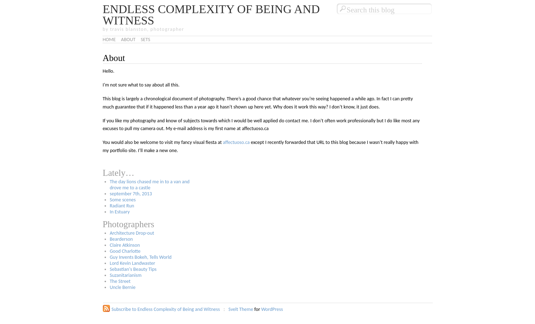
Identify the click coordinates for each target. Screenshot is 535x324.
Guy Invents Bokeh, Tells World (141, 257)
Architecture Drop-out (132, 233)
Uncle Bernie (123, 287)
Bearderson (121, 239)
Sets (145, 40)
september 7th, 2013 (131, 194)
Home (109, 40)
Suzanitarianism (126, 275)
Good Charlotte (125, 251)
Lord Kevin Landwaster (132, 263)
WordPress (272, 309)
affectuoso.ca (236, 142)
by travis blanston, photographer (143, 29)
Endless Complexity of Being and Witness (211, 14)
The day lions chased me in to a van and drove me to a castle (150, 185)
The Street (120, 281)
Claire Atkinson (125, 245)
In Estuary (120, 212)
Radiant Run (122, 206)
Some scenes (123, 200)
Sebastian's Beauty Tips (133, 269)
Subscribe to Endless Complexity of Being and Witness (166, 309)
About (128, 40)
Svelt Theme (240, 309)
